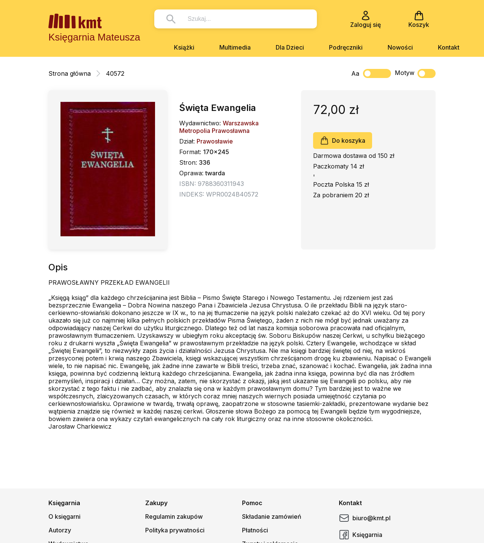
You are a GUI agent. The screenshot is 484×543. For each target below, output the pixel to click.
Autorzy (59, 530)
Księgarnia (360, 534)
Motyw (415, 73)
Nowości (400, 47)
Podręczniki (346, 47)
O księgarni (64, 516)
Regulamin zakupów (174, 516)
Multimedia (235, 47)
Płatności (255, 530)
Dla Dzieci (290, 47)
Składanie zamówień (271, 516)
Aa (355, 73)
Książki (184, 47)
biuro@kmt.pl (365, 518)
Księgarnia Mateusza (94, 37)
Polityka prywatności (175, 530)
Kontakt (448, 47)
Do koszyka (342, 140)
